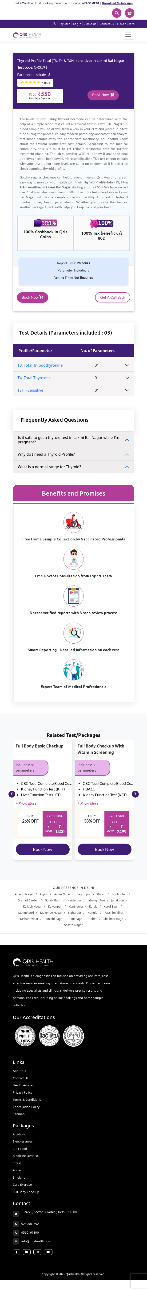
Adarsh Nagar (24, 899)
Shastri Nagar (73, 930)
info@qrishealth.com (36, 1246)
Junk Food (20, 1153)
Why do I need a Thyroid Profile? (46, 459)
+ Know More (26, 808)
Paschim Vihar (113, 918)
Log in (76, 23)
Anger (17, 1175)
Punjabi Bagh (54, 924)
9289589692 (30, 1229)
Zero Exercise (22, 1189)
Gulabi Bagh (53, 905)
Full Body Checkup (26, 1197)
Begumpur (83, 899)
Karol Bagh (111, 911)
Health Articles (23, 1090)
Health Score (125, 23)
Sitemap (19, 1119)
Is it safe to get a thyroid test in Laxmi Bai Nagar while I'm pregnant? (68, 445)
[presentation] (12, 799)
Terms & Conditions (27, 1104)
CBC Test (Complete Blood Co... (46, 788)
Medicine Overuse (26, 1161)
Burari (101, 899)
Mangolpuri (26, 918)
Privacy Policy (22, 1097)
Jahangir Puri (96, 905)
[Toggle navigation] (128, 35)
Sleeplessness (23, 1146)
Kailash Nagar (32, 911)
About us (89, 23)
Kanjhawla (76, 911)
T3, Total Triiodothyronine (40, 370)
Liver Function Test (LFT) (41, 799)
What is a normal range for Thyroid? (49, 471)
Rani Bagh (75, 924)
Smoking (19, 1182)
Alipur (44, 899)
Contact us (106, 23)
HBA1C (89, 794)
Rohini (93, 924)
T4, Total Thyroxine (34, 382)
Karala (93, 911)
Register (59, 23)
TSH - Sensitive (31, 395)
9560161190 (30, 1237)
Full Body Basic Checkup (40, 751)
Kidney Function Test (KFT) (43, 794)
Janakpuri (117, 905)
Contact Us (20, 1083)
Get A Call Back (112, 302)
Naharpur (74, 918)
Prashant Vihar (28, 924)
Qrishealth (73, 1285)
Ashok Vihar (62, 899)
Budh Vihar (119, 899)
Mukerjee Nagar (51, 918)
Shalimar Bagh (113, 924)
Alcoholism (21, 1139)
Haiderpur (74, 905)
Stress (17, 1168)
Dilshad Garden (28, 905)
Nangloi (92, 918)
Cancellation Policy (26, 1112)
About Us (19, 1076)
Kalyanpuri (55, 911)
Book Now (103, 99)
